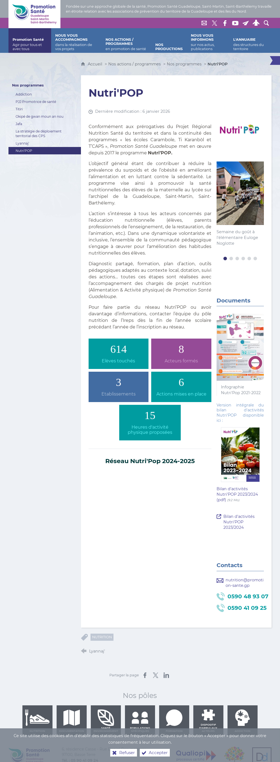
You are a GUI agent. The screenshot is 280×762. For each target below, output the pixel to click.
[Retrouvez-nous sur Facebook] (225, 23)
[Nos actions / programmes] (126, 40)
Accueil (95, 64)
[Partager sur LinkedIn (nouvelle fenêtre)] (166, 675)
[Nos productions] (169, 40)
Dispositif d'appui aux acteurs (208, 720)
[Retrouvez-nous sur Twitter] (214, 23)
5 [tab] (249, 258)
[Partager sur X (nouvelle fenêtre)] (155, 675)
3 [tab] (237, 258)
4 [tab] (243, 258)
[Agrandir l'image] (240, 129)
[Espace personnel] (256, 23)
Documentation (71, 720)
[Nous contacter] (204, 23)
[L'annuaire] (250, 40)
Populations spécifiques (140, 720)
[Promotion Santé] (29, 40)
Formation (174, 720)
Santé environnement (106, 720)
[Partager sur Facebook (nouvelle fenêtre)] (145, 675)
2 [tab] (231, 258)
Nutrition (102, 637)
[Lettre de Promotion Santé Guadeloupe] (245, 23)
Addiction (242, 720)
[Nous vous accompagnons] (76, 40)
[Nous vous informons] (208, 40)
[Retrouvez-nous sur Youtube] (235, 23)
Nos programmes (184, 64)
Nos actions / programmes (134, 64)
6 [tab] (255, 258)
